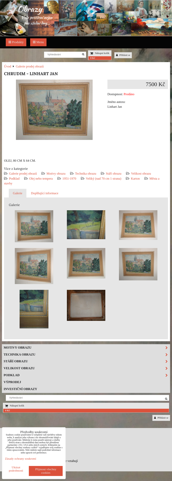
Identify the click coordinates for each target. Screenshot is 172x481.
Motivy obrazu (56, 173)
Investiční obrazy (20, 389)
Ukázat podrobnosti (16, 469)
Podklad (14, 178)
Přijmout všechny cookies (45, 471)
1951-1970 (69, 178)
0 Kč (92, 58)
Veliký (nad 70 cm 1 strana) (103, 178)
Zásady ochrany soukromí (20, 458)
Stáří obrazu (113, 173)
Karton (135, 178)
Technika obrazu (85, 173)
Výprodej (12, 382)
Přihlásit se (123, 55)
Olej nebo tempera (41, 178)
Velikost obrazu (141, 173)
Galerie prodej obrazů (23, 173)
